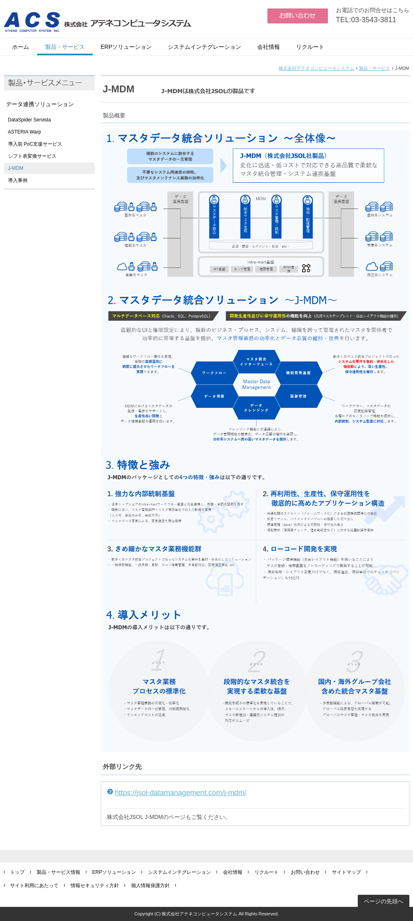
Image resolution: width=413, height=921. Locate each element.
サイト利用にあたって (34, 885)
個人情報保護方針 (150, 885)
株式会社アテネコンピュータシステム (316, 68)
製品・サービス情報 (58, 872)
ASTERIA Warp (24, 132)
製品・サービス (65, 47)
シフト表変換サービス (32, 156)
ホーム (20, 47)
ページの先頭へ (383, 901)
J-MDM (16, 168)
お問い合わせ (305, 872)
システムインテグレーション (204, 47)
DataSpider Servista (29, 120)
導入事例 (17, 180)
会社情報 (268, 47)
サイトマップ (346, 872)
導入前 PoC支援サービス (35, 144)
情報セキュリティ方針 (95, 885)
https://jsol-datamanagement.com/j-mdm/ (180, 793)
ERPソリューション (126, 47)
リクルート (310, 47)
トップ (17, 872)
